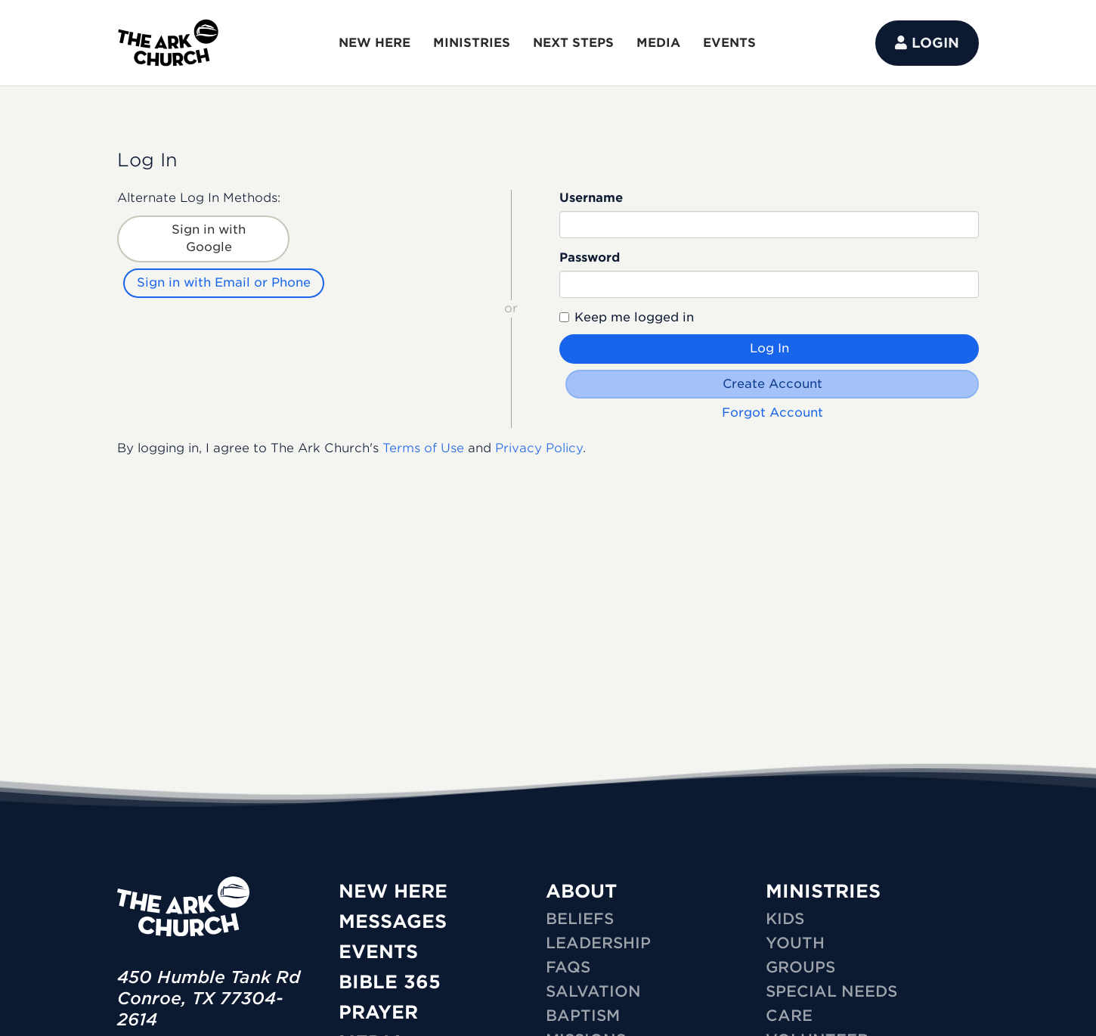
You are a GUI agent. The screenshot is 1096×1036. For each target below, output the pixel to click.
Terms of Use (423, 448)
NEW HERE (374, 43)
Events (378, 952)
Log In (769, 348)
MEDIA (658, 43)
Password (589, 257)
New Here (393, 891)
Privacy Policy (539, 448)
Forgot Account (772, 412)
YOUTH (795, 943)
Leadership (598, 943)
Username (591, 198)
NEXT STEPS (573, 43)
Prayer (378, 1012)
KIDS (785, 919)
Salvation (593, 991)
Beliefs (580, 919)
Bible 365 (390, 982)
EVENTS (729, 43)
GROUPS (800, 967)
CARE (789, 1016)
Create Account (772, 384)
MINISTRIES (471, 43)
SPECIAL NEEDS (831, 991)
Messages (393, 921)
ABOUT (581, 891)
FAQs (568, 967)
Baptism (583, 1016)
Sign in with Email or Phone (224, 282)
